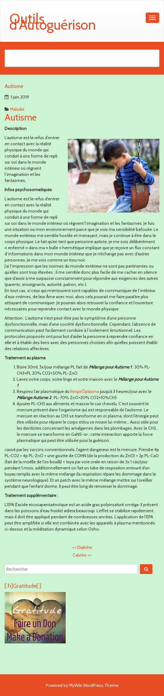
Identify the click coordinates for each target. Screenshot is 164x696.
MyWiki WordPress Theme (93, 685)
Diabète (82, 547)
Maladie (17, 109)
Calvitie (82, 555)
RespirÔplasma (84, 391)
